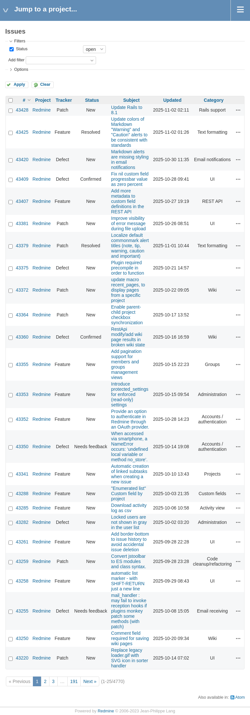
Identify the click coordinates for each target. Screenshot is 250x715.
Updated (172, 100)
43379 (22, 245)
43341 (22, 474)
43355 (22, 364)
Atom (240, 697)
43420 (22, 159)
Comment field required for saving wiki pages (130, 638)
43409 (22, 179)
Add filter (16, 60)
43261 (22, 541)
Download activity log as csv (128, 508)
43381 (22, 223)
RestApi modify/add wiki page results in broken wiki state (128, 337)
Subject (131, 100)
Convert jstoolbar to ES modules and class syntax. (128, 561)
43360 (22, 337)
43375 (22, 267)
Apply (19, 84)
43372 (22, 290)
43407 (22, 201)
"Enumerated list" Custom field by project (128, 493)
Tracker (64, 100)
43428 (22, 110)
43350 (22, 446)
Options (21, 69)
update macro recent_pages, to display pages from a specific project (128, 290)
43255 (22, 611)
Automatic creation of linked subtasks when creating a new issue (130, 474)
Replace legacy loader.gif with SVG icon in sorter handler (129, 657)
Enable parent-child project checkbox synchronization (127, 314)
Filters (19, 41)
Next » (89, 681)
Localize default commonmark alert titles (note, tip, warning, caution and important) (130, 246)
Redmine (42, 110)
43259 (22, 561)
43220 (22, 658)
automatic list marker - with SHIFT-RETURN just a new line (128, 580)
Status (21, 49)
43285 (22, 507)
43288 (22, 493)
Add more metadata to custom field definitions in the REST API (127, 201)
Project (42, 100)
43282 (22, 522)
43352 (22, 419)
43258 (22, 581)
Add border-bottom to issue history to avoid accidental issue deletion (130, 541)
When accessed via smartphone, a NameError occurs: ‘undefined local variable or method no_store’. (129, 446)
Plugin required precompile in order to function (127, 268)
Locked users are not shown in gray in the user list (129, 522)
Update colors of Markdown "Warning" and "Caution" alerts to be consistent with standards (129, 132)
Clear (45, 84)
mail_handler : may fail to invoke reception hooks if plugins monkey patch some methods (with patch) (129, 611)
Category (214, 100)
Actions (238, 110)
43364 (22, 314)
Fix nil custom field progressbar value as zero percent (129, 179)
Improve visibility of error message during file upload (128, 223)
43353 (22, 394)
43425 (22, 132)
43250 (22, 638)
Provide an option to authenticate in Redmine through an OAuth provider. (130, 419)
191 (74, 681)
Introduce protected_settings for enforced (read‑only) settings (129, 394)
